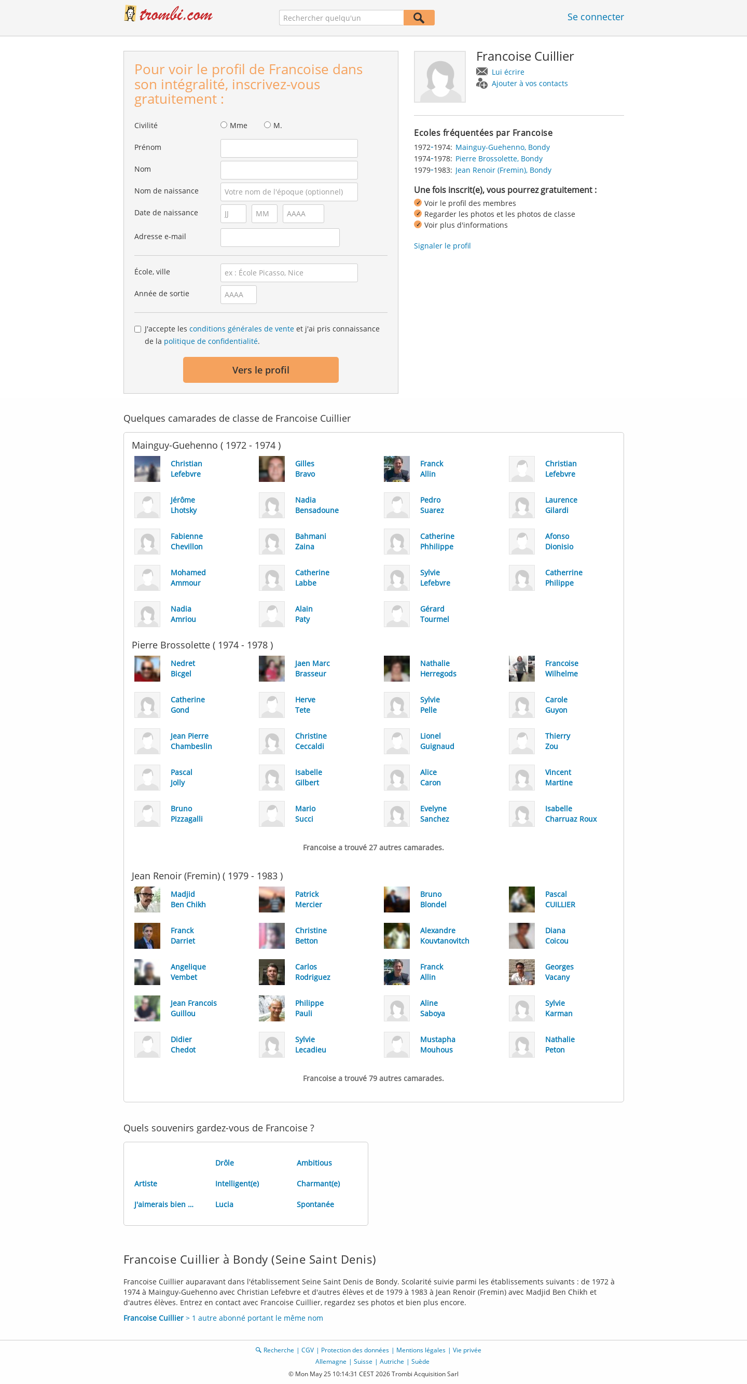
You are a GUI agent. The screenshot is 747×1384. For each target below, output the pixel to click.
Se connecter (596, 16)
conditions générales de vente (241, 329)
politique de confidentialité (211, 341)
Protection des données (355, 1350)
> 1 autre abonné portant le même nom (223, 1318)
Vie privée (467, 1350)
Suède (420, 1361)
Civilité (146, 125)
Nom (142, 169)
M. (277, 125)
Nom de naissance (166, 191)
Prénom (147, 147)
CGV (307, 1350)
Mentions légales (421, 1350)
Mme (238, 125)
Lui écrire (508, 72)
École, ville (152, 271)
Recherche (279, 1350)
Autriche (392, 1361)
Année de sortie (161, 293)
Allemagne (331, 1361)
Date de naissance (166, 212)
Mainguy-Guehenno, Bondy (502, 147)
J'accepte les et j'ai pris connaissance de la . (262, 335)
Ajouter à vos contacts (530, 83)
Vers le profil (260, 370)
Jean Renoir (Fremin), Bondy (503, 170)
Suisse (363, 1361)
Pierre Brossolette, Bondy (499, 158)
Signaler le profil (442, 246)
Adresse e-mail (160, 236)
